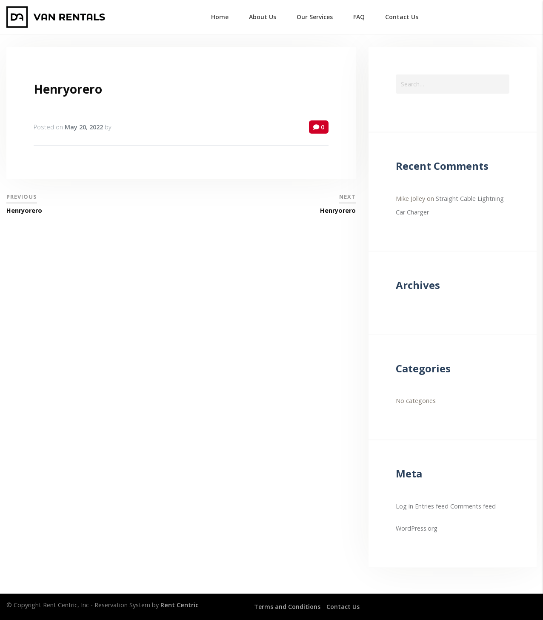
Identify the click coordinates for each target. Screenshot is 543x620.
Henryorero (68, 89)
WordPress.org (416, 528)
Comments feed (473, 506)
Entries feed (432, 506)
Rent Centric (179, 605)
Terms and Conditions (287, 607)
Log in (404, 506)
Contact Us (343, 607)
